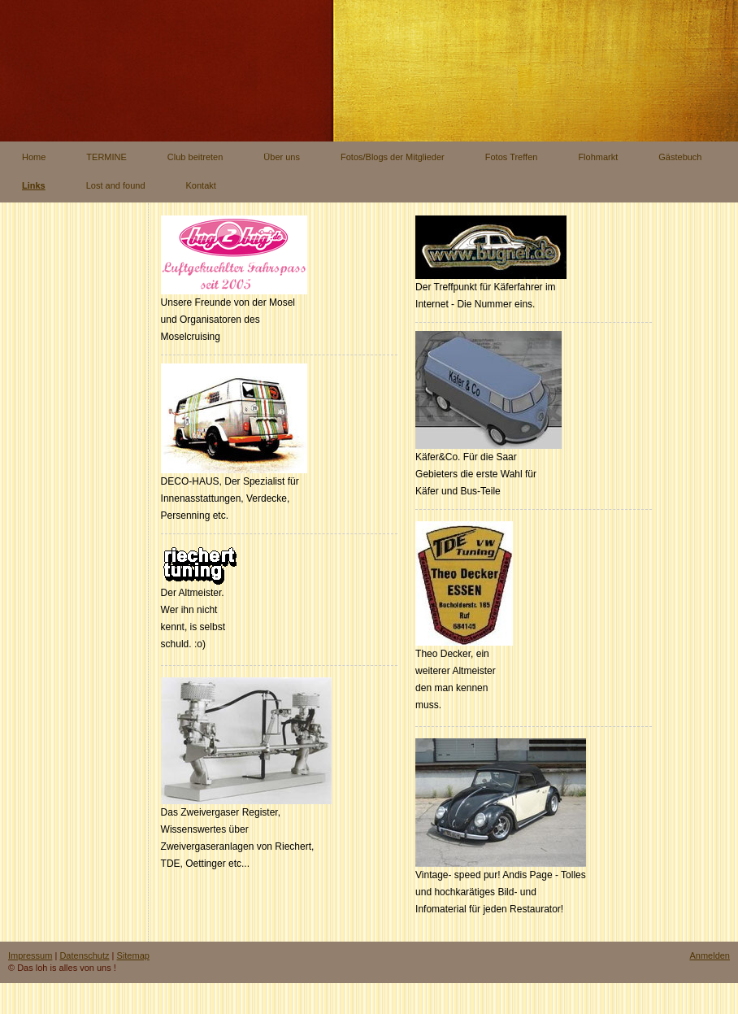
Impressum (30, 955)
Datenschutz (84, 955)
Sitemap (133, 955)
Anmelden (709, 955)
